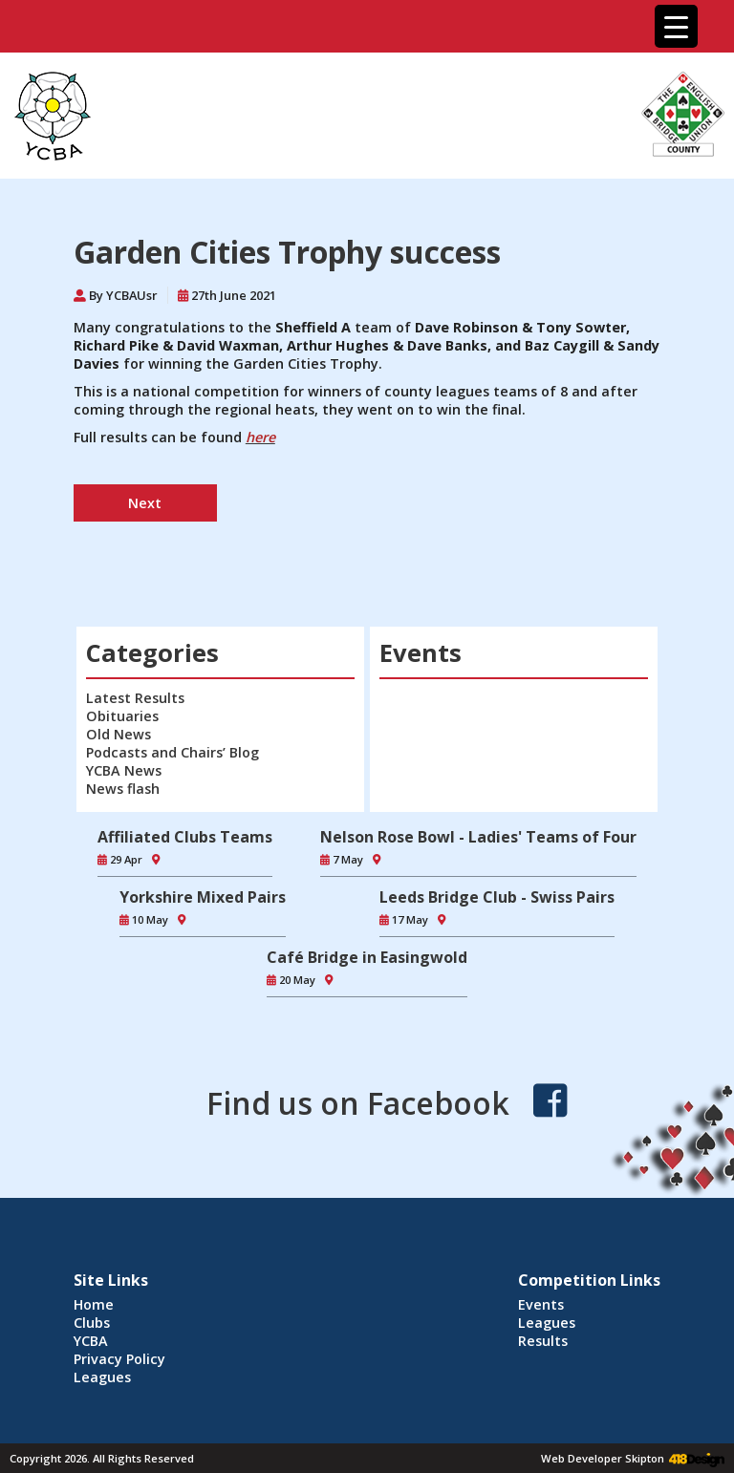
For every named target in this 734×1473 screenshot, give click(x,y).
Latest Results (135, 698)
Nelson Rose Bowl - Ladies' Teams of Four (478, 836)
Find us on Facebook (357, 1102)
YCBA (91, 1341)
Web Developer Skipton (602, 1458)
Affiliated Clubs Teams (184, 836)
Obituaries (122, 716)
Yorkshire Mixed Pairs (202, 896)
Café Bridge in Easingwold (367, 957)
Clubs (92, 1322)
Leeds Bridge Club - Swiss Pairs (497, 896)
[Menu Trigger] (676, 26)
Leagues (102, 1377)
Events (541, 1304)
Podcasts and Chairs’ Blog (172, 752)
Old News (118, 734)
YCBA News (124, 770)
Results (543, 1341)
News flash (123, 788)
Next (145, 503)
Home (94, 1304)
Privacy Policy (119, 1359)
